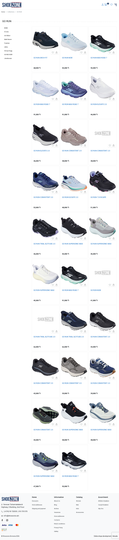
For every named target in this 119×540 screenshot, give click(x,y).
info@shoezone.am (10, 516)
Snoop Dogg (8, 51)
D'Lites (6, 32)
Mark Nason (8, 39)
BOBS (6, 28)
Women (78, 501)
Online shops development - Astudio (106, 536)
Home (3, 12)
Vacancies (57, 512)
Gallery (56, 531)
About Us (57, 501)
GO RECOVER (8, 54)
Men (77, 505)
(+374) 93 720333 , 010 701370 (14, 511)
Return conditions (59, 524)
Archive (56, 508)
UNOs (6, 47)
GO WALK (7, 35)
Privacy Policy (58, 527)
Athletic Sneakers (103, 501)
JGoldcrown (8, 58)
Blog (55, 505)
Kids (77, 508)
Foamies (7, 43)
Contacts (57, 520)
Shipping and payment (39, 508)
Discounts (35, 501)
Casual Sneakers (103, 505)
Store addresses (37, 505)
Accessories (80, 512)
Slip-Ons (100, 508)
